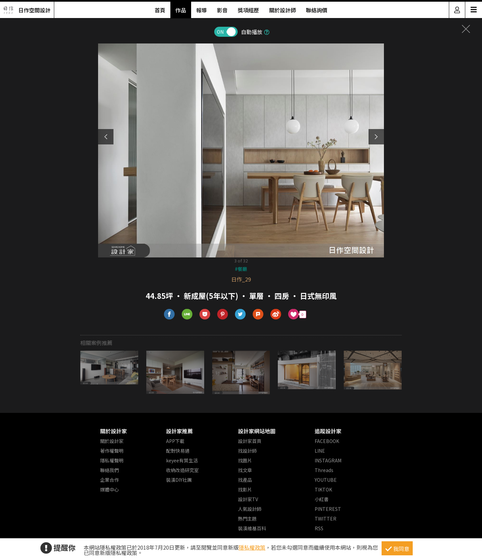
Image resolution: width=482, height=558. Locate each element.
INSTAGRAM (328, 460)
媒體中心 (109, 489)
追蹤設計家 (328, 431)
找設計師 (247, 450)
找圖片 (245, 460)
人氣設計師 (249, 509)
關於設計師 (282, 10)
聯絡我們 (109, 470)
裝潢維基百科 (252, 528)
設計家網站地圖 (256, 431)
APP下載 (175, 441)
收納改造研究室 (182, 470)
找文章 (245, 470)
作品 (180, 10)
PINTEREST (328, 509)
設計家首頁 (249, 441)
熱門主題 (247, 518)
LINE (320, 450)
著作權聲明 (112, 450)
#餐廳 (241, 268)
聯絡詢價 (316, 10)
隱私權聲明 (112, 460)
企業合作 (109, 479)
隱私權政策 (252, 547)
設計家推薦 (179, 431)
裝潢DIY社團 (179, 479)
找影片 (245, 489)
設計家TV (248, 499)
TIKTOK (323, 489)
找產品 (245, 479)
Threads (324, 470)
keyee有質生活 (182, 460)
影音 (222, 10)
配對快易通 (177, 450)
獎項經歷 (248, 10)
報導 (201, 10)
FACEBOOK (327, 441)
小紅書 (322, 499)
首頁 (160, 10)
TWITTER (325, 518)
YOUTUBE (326, 479)
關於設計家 (113, 431)
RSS (319, 528)
